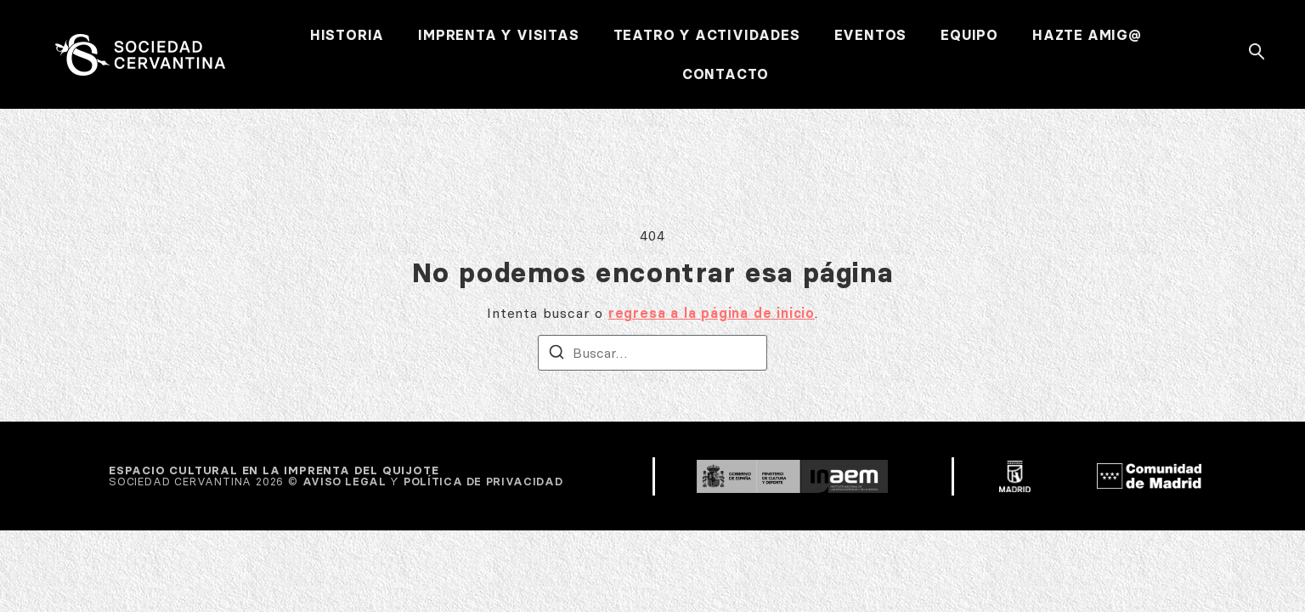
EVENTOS (870, 34)
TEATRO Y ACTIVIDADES (706, 34)
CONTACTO (725, 73)
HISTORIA (347, 34)
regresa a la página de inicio (711, 312)
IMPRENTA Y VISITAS (498, 34)
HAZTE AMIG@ (1087, 34)
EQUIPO (969, 34)
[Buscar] (556, 354)
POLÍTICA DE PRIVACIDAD (483, 481)
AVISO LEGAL (344, 481)
